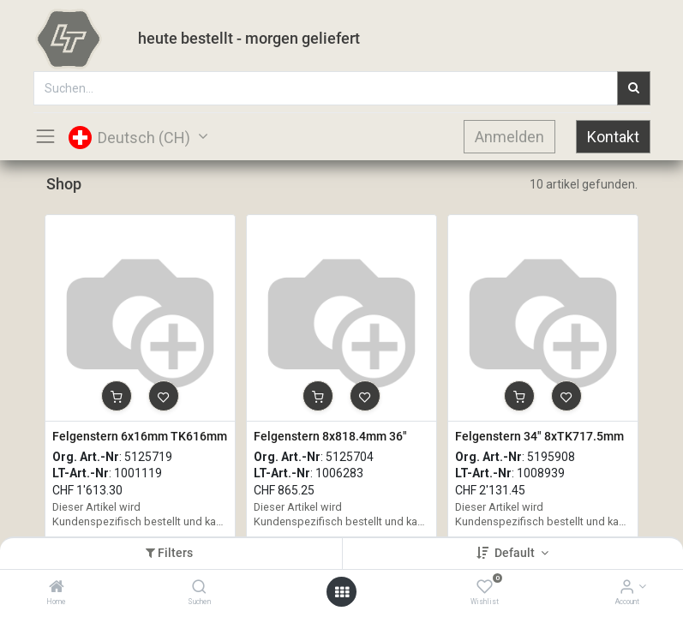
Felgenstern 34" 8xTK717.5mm (539, 436)
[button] (116, 395)
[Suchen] (199, 588)
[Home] (56, 588)
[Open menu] (342, 592)
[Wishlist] (484, 588)
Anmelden (509, 137)
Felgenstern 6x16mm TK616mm (139, 436)
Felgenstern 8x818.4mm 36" (330, 436)
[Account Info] (627, 588)
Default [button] (515, 553)
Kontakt (613, 137)
